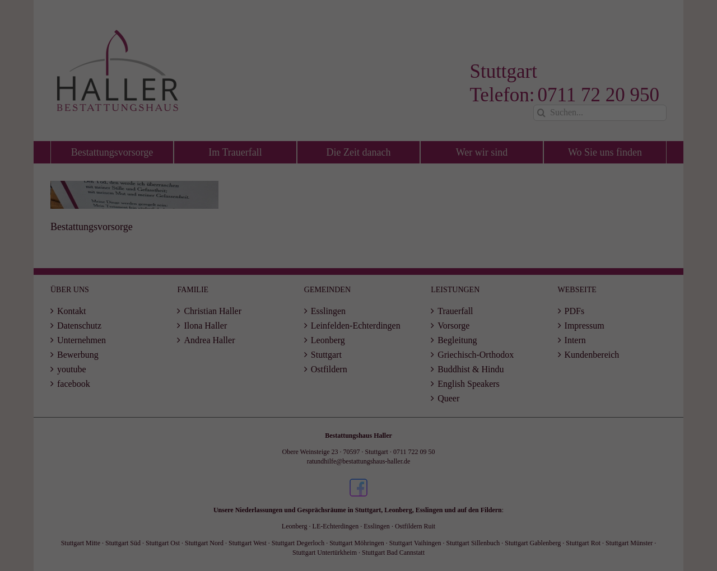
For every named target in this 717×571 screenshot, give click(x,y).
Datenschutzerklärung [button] (363, 365)
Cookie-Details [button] (313, 365)
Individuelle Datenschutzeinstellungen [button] (358, 352)
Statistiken (403, 265)
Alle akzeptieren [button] (358, 296)
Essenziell (306, 265)
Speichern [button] (358, 328)
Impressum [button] (408, 365)
